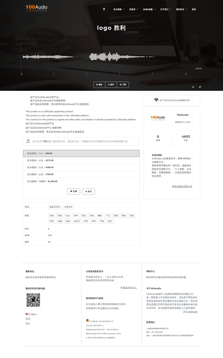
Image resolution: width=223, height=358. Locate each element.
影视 (116, 215)
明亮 (52, 221)
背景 (86, 221)
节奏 (102, 221)
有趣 (60, 221)
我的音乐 (180, 9)
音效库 (132, 9)
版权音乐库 (55, 207)
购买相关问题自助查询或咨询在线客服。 (167, 277)
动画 (92, 215)
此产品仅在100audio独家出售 (175, 100)
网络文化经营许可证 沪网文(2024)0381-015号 (103, 334)
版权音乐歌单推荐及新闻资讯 (41, 277)
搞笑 (132, 215)
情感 (60, 215)
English (31, 314)
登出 (28, 323)
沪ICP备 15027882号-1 (95, 325)
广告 (108, 215)
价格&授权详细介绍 (182, 186)
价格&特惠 (148, 9)
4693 (186, 136)
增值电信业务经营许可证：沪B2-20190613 (102, 330)
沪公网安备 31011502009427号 (101, 321)
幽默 (100, 215)
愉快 (124, 215)
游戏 (68, 221)
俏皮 (84, 215)
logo (68, 215)
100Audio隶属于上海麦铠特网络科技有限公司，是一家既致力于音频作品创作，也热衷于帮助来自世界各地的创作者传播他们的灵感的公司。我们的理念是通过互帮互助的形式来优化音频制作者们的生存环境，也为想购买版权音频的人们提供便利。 (171, 301)
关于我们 (164, 9)
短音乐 (77, 221)
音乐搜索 (118, 9)
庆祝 (52, 215)
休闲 (76, 215)
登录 (194, 9)
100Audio (183, 114)
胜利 (94, 221)
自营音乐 (68, 207)
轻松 (110, 221)
